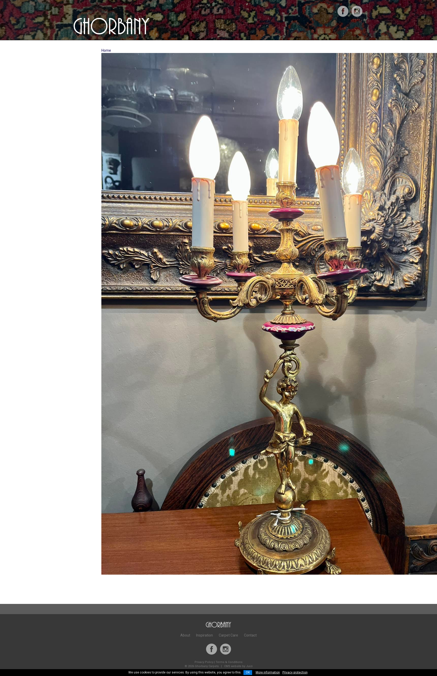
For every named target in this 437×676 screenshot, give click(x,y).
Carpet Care (228, 635)
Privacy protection (295, 672)
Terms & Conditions (229, 662)
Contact (250, 635)
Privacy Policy (204, 662)
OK (248, 672)
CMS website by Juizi (238, 666)
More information (268, 672)
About (185, 635)
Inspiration (204, 635)
